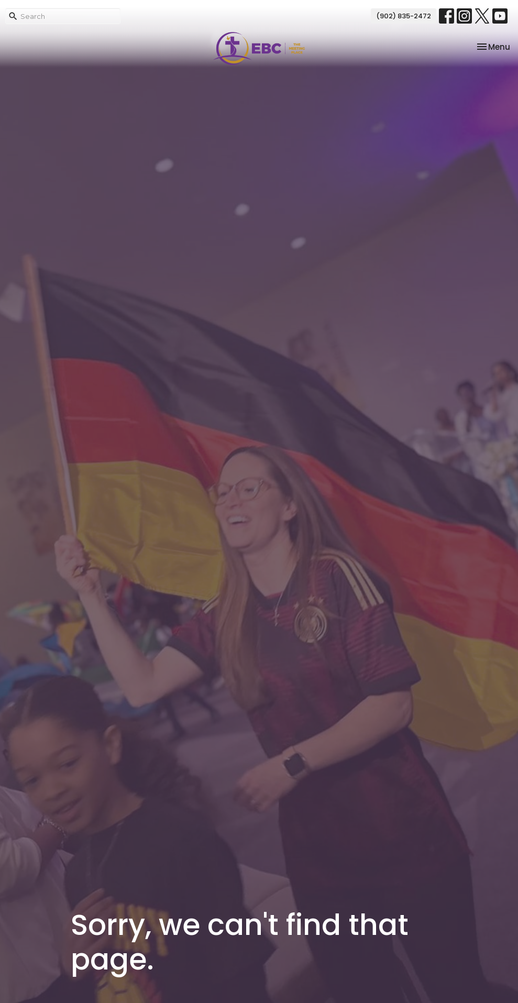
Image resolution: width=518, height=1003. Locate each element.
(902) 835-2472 (403, 16)
